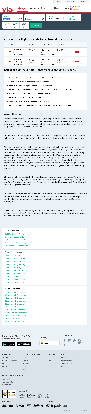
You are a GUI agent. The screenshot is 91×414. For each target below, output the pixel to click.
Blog (49, 361)
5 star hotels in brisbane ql (15, 310)
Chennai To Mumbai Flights (15, 258)
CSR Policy (65, 358)
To (26, 16)
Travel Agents (7, 382)
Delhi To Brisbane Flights (14, 234)
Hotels (25, 361)
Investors (5, 366)
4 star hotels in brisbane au (15, 301)
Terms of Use (66, 363)
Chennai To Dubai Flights (14, 282)
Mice (25, 369)
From (5, 16)
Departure (51, 16)
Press (4, 363)
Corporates (6, 385)
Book (77, 52)
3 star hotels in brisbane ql (15, 298)
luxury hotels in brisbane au (16, 316)
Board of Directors (9, 361)
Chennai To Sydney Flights (15, 279)
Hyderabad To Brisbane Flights (16, 240)
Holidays (26, 363)
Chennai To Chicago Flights (15, 276)
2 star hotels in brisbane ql (15, 292)
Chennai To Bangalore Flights (16, 264)
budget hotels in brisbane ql (16, 313)
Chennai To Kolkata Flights (15, 261)
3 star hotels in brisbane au (15, 295)
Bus (24, 366)
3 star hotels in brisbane (14, 322)
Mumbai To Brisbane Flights (15, 237)
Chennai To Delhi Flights (14, 255)
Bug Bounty (65, 366)
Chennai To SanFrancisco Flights (17, 270)
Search (35, 25)
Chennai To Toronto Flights (15, 273)
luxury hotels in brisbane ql (16, 319)
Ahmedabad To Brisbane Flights (17, 246)
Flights (25, 358)
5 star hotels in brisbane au (15, 307)
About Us (5, 358)
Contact (51, 358)
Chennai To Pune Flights (14, 267)
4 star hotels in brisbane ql (15, 304)
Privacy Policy (66, 361)
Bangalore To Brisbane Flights (16, 243)
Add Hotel (6, 379)
